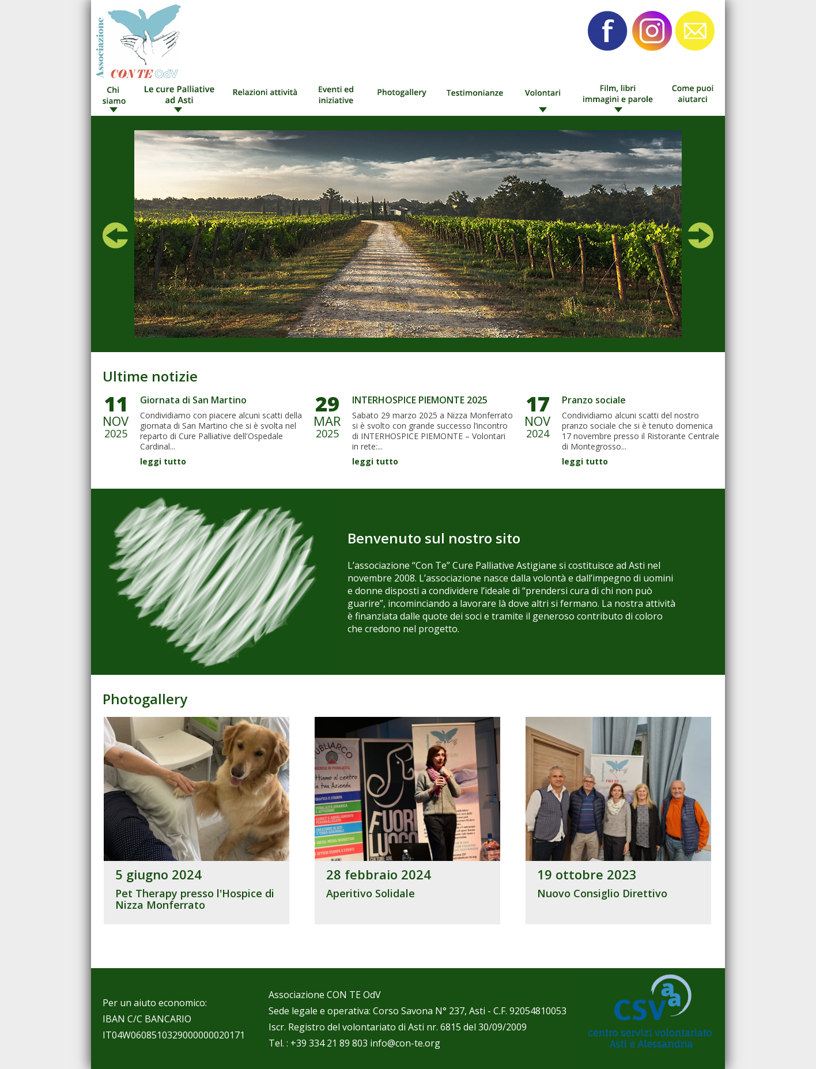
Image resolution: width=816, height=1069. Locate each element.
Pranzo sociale (594, 400)
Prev (115, 235)
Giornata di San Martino (193, 400)
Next (700, 235)
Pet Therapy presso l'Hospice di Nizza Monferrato (194, 899)
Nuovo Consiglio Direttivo (602, 893)
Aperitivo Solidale (370, 893)
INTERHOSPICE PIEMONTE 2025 (420, 400)
